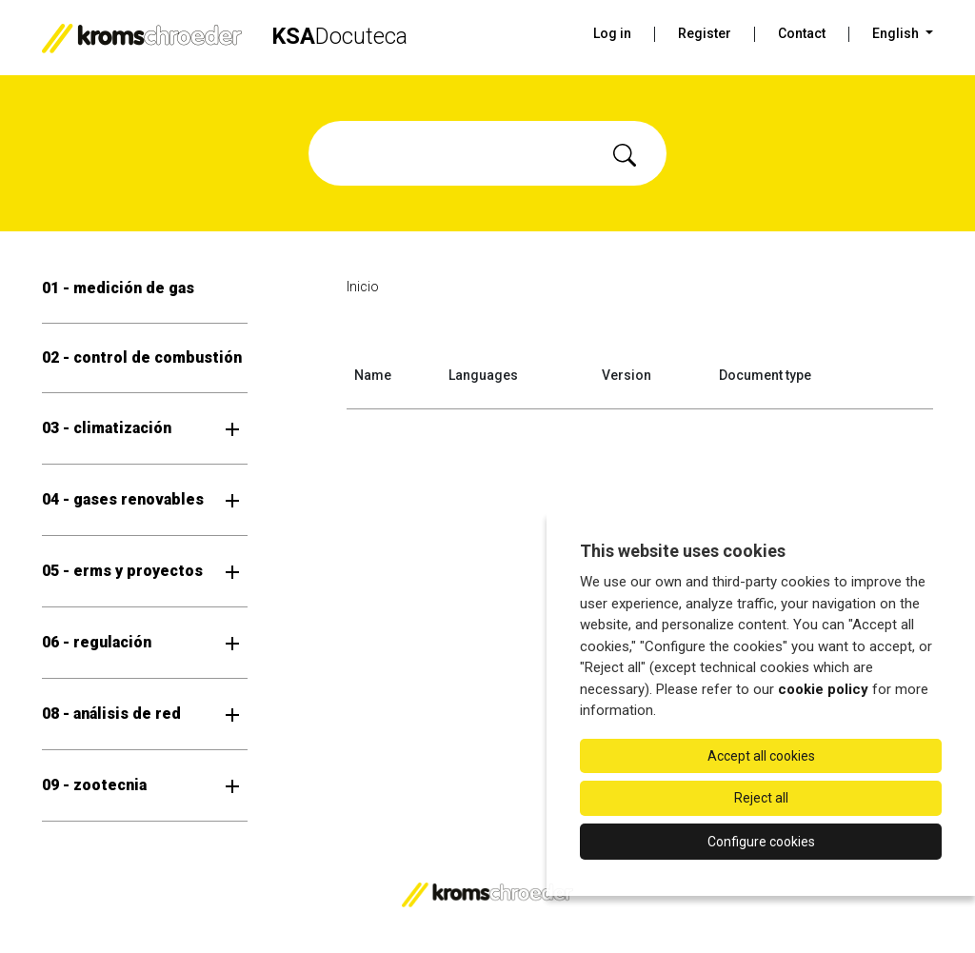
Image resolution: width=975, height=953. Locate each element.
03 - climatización (106, 428)
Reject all (761, 797)
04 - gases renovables (123, 499)
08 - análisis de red (111, 714)
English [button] (897, 33)
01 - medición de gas (118, 288)
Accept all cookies (761, 756)
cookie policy (823, 689)
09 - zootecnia (94, 785)
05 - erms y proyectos (122, 571)
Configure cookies (761, 841)
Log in (612, 33)
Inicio (363, 286)
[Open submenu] (232, 428)
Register (704, 33)
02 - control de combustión (142, 357)
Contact (802, 33)
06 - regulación (96, 642)
